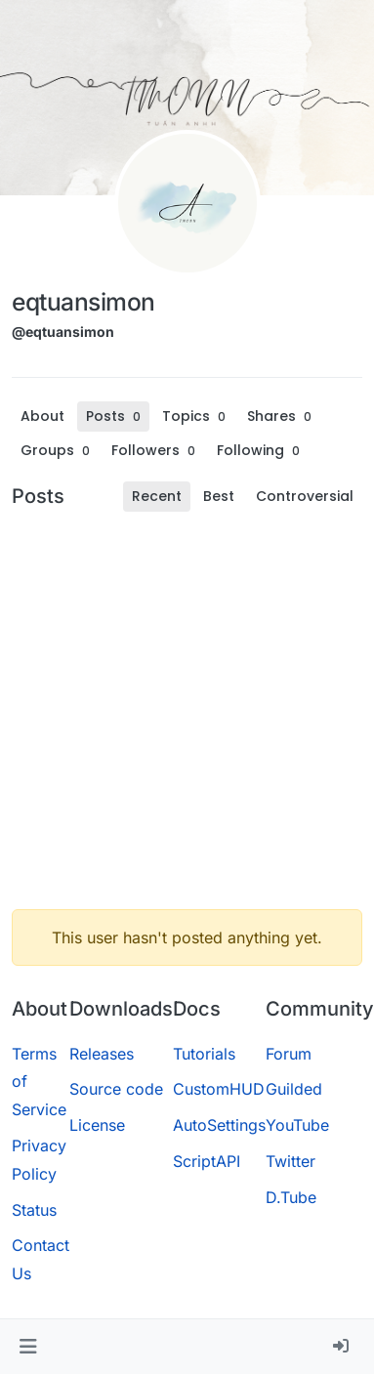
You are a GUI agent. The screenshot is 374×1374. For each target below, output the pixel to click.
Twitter (290, 1161)
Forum (289, 1053)
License (97, 1125)
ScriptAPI (206, 1161)
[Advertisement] (183, 710)
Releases (101, 1053)
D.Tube (291, 1197)
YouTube (297, 1125)
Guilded (294, 1089)
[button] (28, 1346)
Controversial (304, 496)
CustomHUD (219, 1089)
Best (218, 496)
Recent (157, 496)
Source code (116, 1089)
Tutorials (204, 1053)
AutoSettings (219, 1125)
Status (34, 1210)
